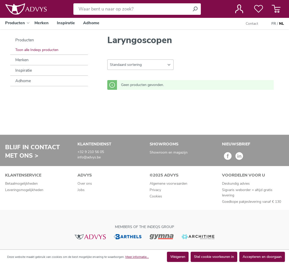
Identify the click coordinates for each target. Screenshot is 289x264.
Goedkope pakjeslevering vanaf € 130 (251, 201)
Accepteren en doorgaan (262, 256)
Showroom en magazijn (169, 152)
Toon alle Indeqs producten (36, 49)
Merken (22, 60)
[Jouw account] (239, 9)
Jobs (81, 189)
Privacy (155, 189)
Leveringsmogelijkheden (24, 189)
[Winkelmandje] (276, 9)
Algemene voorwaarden (168, 183)
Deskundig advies (236, 183)
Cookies (156, 196)
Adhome (23, 81)
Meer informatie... (137, 257)
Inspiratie (23, 70)
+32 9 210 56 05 (90, 151)
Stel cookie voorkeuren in (214, 256)
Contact (252, 23)
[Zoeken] (195, 9)
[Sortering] (140, 64)
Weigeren (177, 256)
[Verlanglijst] (258, 9)
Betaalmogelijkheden (21, 183)
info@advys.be (89, 157)
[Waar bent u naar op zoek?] (131, 9)
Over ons (84, 183)
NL (281, 23)
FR (273, 23)
